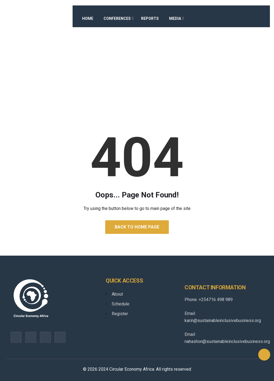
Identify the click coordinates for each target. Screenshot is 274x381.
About (117, 294)
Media (175, 18)
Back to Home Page (137, 227)
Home (87, 18)
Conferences (117, 18)
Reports (150, 18)
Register (120, 313)
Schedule (120, 303)
